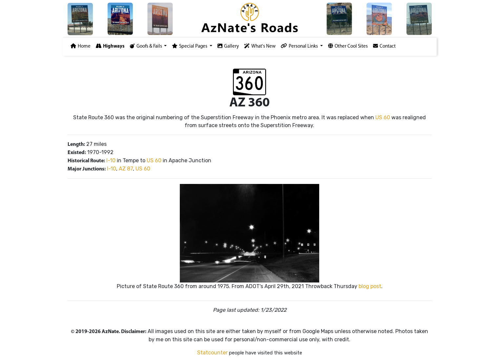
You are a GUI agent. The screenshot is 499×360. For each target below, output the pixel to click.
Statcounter (212, 352)
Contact (384, 46)
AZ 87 (126, 169)
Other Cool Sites (348, 46)
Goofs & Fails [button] (146, 46)
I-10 (110, 160)
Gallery (228, 46)
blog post (370, 286)
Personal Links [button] (300, 46)
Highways (110, 46)
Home (81, 46)
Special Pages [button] (190, 46)
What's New (260, 46)
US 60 (382, 117)
